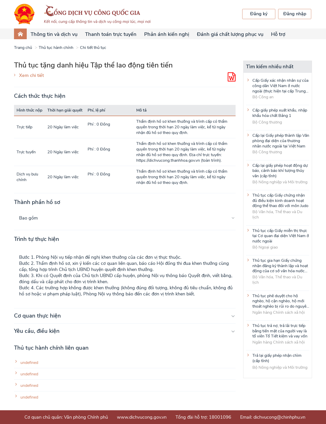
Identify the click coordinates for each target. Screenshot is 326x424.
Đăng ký (258, 14)
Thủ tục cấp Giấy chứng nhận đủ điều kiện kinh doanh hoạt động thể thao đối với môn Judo (280, 200)
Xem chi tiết (31, 75)
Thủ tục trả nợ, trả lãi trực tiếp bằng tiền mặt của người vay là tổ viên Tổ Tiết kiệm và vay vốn (279, 330)
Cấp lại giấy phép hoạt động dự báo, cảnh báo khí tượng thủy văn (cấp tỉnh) (280, 170)
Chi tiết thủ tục (93, 47)
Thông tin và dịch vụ (54, 34)
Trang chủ (23, 47)
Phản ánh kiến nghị (166, 34)
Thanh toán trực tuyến (111, 34)
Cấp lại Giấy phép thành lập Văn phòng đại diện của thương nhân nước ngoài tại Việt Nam (280, 140)
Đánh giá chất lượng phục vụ (230, 34)
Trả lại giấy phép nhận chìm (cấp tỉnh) (277, 358)
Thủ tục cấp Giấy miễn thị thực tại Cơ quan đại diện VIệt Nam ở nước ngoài (280, 235)
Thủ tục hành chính (56, 47)
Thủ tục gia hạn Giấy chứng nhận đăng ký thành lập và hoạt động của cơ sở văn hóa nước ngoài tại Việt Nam (280, 265)
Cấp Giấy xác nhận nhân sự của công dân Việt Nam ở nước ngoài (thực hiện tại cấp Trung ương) (280, 85)
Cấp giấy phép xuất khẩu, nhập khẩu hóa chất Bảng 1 (279, 113)
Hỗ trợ (278, 34)
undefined (29, 362)
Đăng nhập (294, 14)
